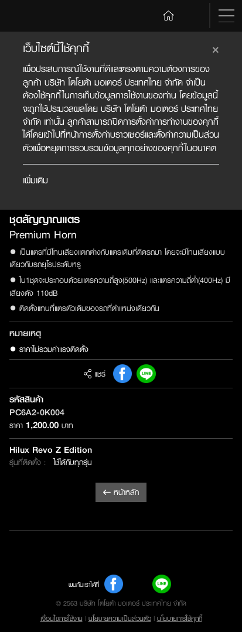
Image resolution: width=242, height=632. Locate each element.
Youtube (137, 584)
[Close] (215, 48)
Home (168, 14)
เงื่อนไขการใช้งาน (61, 618)
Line (146, 373)
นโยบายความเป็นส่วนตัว (119, 618)
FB (122, 373)
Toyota (33, 15)
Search (193, 15)
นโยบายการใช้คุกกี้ (179, 618)
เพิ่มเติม (35, 180)
